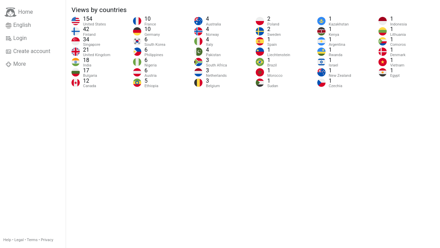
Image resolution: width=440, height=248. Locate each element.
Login (16, 38)
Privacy (47, 240)
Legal (19, 240)
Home (18, 12)
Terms (32, 240)
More (16, 64)
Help (7, 240)
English (18, 25)
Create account (28, 51)
